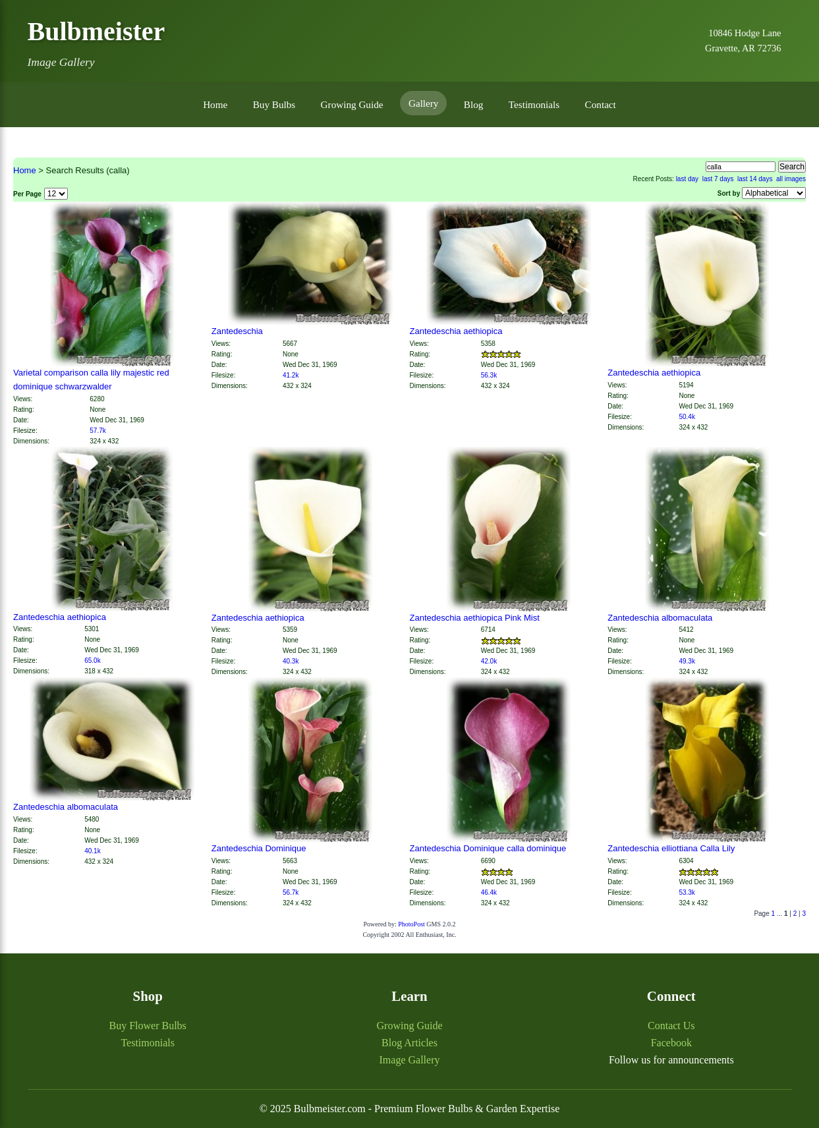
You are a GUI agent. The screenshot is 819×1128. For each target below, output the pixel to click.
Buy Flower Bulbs (147, 1025)
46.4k (489, 892)
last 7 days (718, 179)
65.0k (92, 660)
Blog (474, 104)
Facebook (671, 1042)
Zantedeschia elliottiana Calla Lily (671, 848)
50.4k (686, 416)
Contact (600, 104)
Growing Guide (352, 104)
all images (791, 179)
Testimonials (534, 104)
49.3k (686, 661)
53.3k (686, 892)
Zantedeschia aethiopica (456, 331)
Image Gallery (410, 1059)
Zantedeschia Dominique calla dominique (488, 848)
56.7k (290, 892)
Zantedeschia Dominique (259, 848)
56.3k (489, 375)
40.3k (290, 661)
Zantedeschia (237, 331)
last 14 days (754, 179)
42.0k (489, 661)
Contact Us (671, 1025)
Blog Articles (409, 1042)
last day (687, 179)
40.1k (92, 851)
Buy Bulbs (274, 104)
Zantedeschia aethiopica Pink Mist (475, 618)
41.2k (290, 375)
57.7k (97, 430)
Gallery (424, 103)
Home (215, 104)
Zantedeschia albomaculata (659, 618)
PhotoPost (411, 924)
